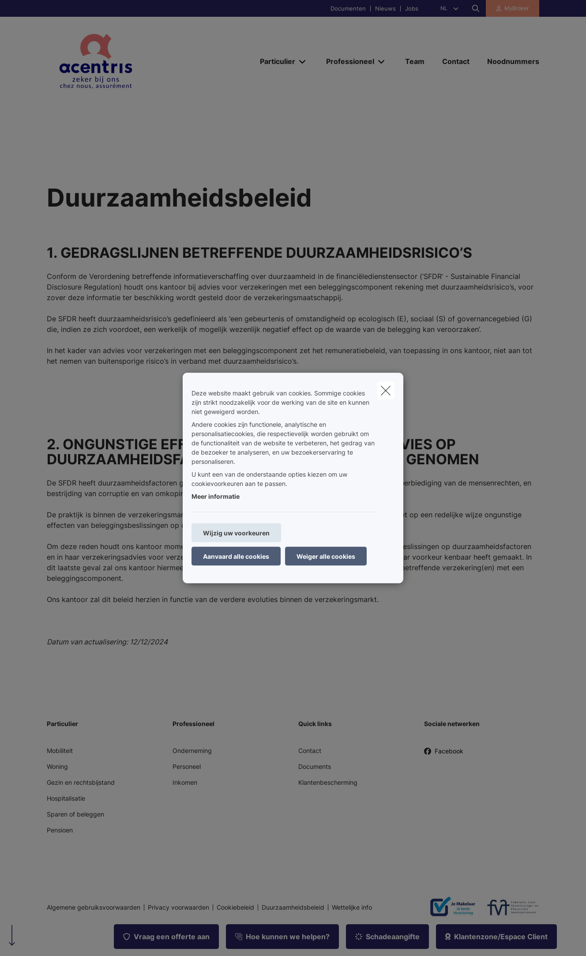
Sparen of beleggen (75, 814)
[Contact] (455, 61)
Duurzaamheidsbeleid (293, 907)
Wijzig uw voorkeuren (236, 533)
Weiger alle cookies (326, 556)
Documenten (348, 8)
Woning (57, 766)
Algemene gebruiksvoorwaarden (93, 907)
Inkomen (185, 782)
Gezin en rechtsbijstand (81, 782)
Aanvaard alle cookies (236, 556)
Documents (314, 766)
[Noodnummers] (508, 61)
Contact (309, 750)
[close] (385, 390)
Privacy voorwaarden (178, 907)
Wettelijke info (352, 907)
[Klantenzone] (513, 8)
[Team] (414, 61)
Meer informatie (216, 496)
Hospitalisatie (66, 798)
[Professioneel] (346, 61)
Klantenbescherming (327, 782)
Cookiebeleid (235, 907)
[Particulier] (274, 61)
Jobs (411, 8)
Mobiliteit (60, 750)
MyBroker (516, 8)
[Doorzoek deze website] (476, 8)
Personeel (187, 766)
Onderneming (192, 750)
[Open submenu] (302, 61)
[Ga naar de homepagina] (135, 61)
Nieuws (385, 8)
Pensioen (60, 830)
